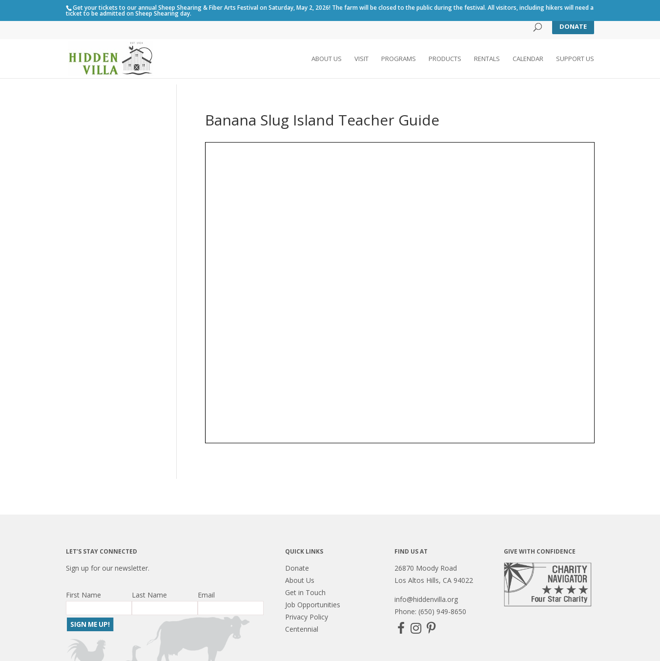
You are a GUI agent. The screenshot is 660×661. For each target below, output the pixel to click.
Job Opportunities (312, 604)
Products (445, 59)
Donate (573, 26)
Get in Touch (305, 592)
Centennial (301, 629)
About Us (326, 59)
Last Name (149, 594)
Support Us (575, 59)
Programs (398, 59)
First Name (83, 594)
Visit (361, 59)
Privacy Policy (306, 616)
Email (206, 594)
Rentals (487, 59)
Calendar (528, 59)
